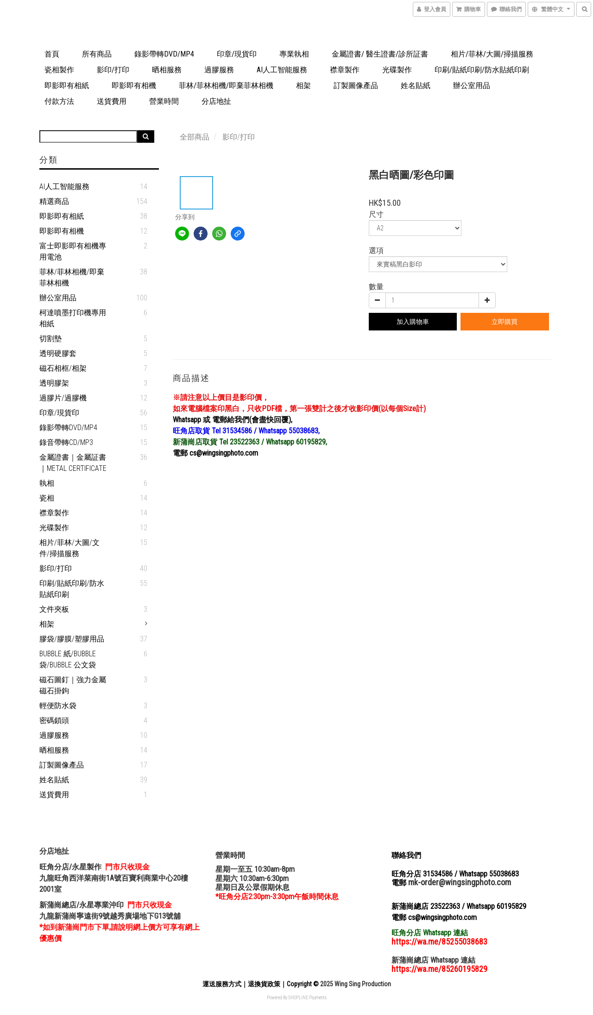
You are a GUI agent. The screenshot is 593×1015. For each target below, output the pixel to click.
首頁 (51, 54)
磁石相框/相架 (63, 368)
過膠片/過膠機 (63, 397)
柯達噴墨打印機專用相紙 (72, 318)
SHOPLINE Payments (307, 997)
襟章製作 (345, 69)
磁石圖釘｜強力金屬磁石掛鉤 (72, 685)
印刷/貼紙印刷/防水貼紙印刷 (482, 69)
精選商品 (54, 201)
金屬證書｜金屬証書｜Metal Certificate (73, 463)
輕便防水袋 (57, 705)
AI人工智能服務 (282, 69)
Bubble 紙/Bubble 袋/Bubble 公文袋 (67, 659)
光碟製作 (397, 69)
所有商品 (97, 54)
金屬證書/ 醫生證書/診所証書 (380, 54)
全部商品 (194, 137)
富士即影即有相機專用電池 (72, 251)
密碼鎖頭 (54, 720)
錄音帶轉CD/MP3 (66, 442)
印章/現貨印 (237, 54)
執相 (46, 483)
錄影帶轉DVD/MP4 (164, 54)
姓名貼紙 (415, 85)
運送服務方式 (221, 984)
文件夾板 (54, 609)
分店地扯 (216, 101)
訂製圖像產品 (356, 85)
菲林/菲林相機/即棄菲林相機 (226, 85)
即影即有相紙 (66, 85)
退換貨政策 (264, 984)
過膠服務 (219, 69)
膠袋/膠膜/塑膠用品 (71, 638)
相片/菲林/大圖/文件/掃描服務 (69, 548)
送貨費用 (111, 101)
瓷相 (46, 498)
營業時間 (164, 101)
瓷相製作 (59, 69)
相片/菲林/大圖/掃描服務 (492, 54)
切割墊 (50, 338)
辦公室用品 (471, 85)
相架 (303, 85)
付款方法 (59, 101)
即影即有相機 (134, 85)
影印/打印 (113, 69)
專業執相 (294, 54)
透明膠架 (54, 383)
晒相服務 (167, 69)
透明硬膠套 (57, 353)
